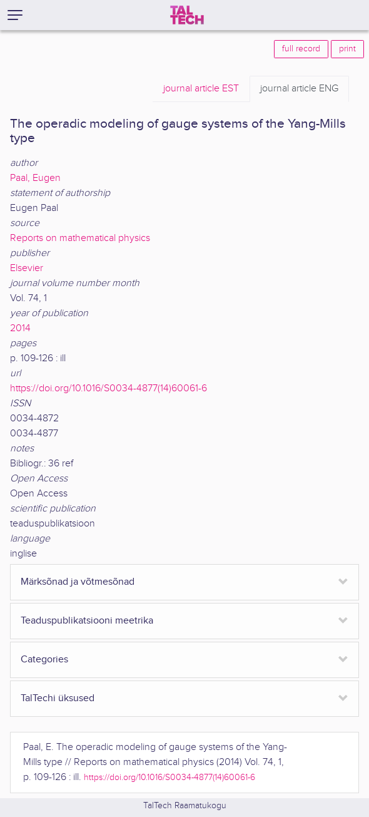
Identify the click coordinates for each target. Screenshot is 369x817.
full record (301, 49)
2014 (20, 328)
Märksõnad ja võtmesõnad (77, 582)
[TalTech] (187, 15)
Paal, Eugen (35, 178)
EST (201, 88)
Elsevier (26, 268)
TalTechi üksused (57, 698)
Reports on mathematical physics (80, 238)
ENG (299, 88)
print (347, 49)
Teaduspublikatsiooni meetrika (87, 621)
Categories (44, 659)
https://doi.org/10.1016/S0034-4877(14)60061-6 (108, 388)
